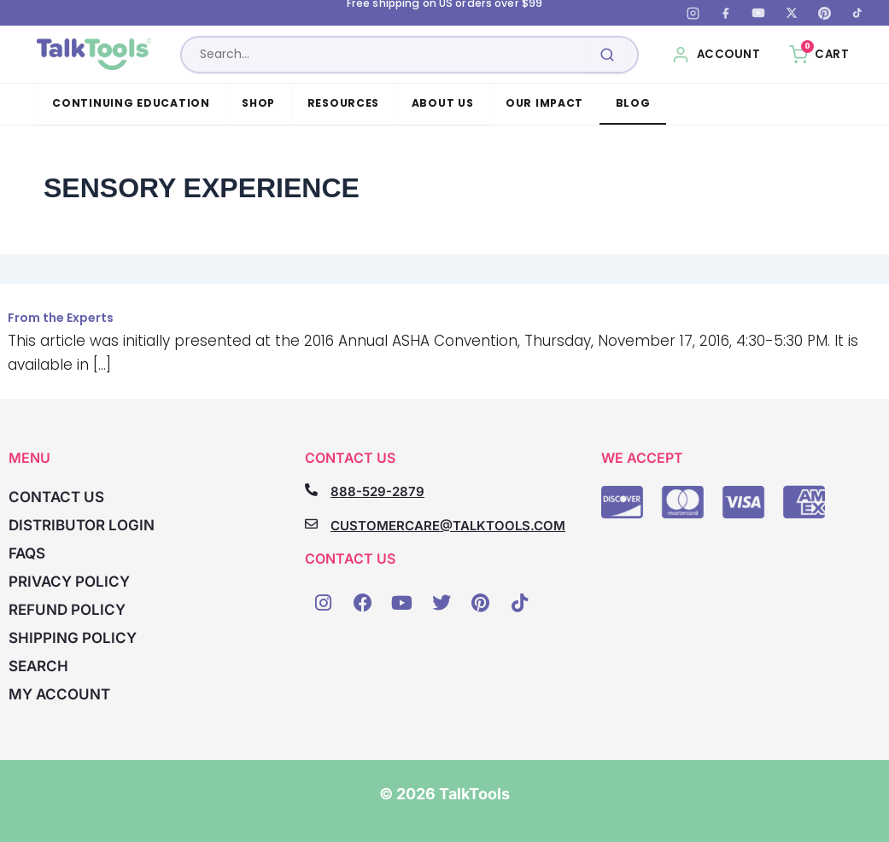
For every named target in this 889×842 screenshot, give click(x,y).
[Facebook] (726, 13)
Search (38, 666)
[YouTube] (758, 13)
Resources (343, 103)
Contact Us (56, 497)
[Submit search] (607, 54)
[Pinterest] (824, 13)
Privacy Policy (69, 581)
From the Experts (61, 317)
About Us (443, 103)
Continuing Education (131, 103)
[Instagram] (692, 13)
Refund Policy (67, 609)
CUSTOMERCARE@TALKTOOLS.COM (447, 525)
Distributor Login (82, 525)
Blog (633, 103)
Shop (258, 103)
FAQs (27, 553)
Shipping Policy (73, 637)
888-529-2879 (377, 491)
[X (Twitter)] (791, 13)
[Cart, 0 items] (819, 54)
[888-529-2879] (311, 489)
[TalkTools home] (97, 54)
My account (59, 694)
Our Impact (544, 103)
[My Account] (716, 54)
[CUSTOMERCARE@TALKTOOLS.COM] (311, 523)
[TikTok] (857, 13)
